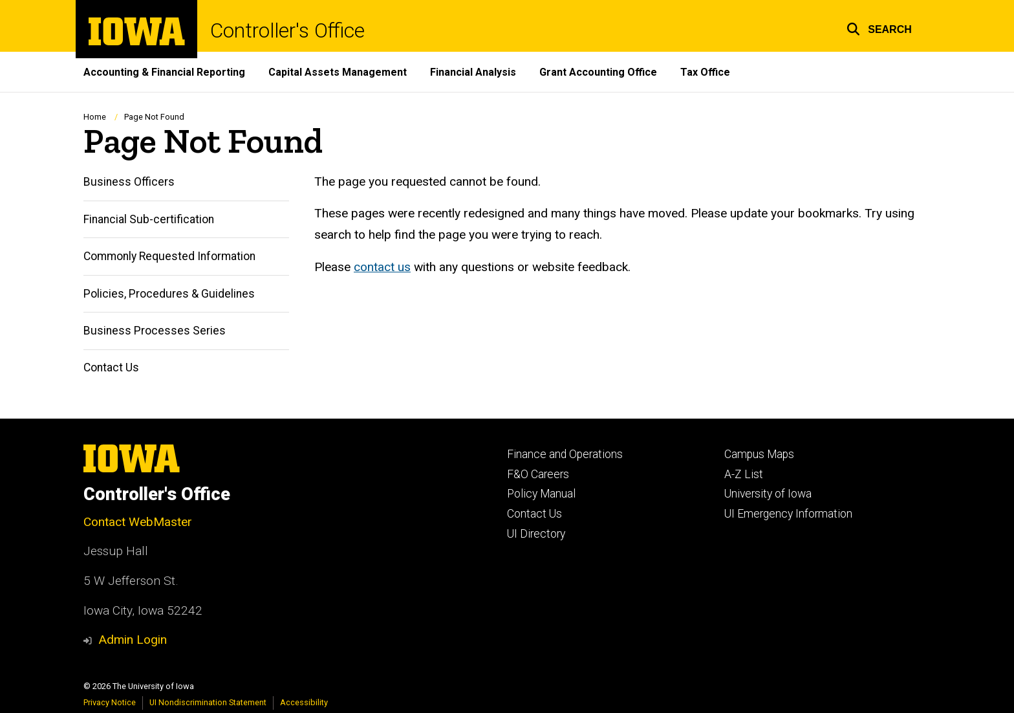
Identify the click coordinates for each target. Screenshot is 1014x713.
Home (94, 117)
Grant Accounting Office (598, 72)
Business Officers (129, 182)
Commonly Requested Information (169, 256)
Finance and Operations (565, 454)
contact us (382, 266)
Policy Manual (541, 493)
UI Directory (536, 533)
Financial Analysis (473, 72)
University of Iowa (768, 493)
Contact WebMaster (137, 521)
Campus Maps (759, 454)
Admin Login (132, 639)
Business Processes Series (154, 330)
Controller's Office (287, 31)
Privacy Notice (109, 702)
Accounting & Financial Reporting (164, 72)
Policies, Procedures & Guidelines (169, 293)
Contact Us (111, 368)
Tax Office (705, 72)
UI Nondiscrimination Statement (207, 702)
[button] (879, 27)
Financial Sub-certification (148, 219)
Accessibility (304, 702)
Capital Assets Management (337, 72)
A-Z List (743, 474)
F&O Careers (538, 474)
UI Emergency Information (788, 513)
